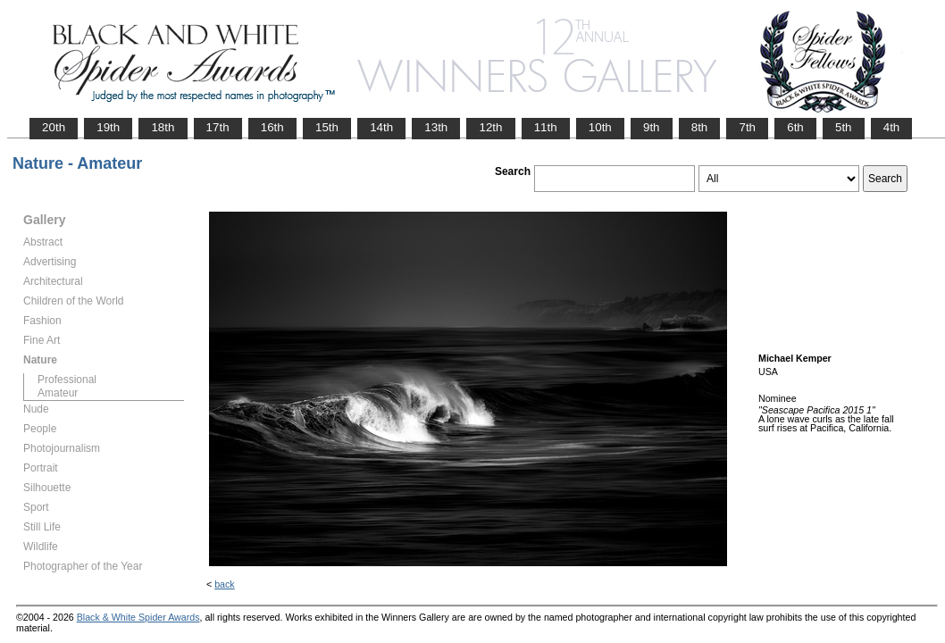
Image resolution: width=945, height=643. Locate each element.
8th (700, 127)
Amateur (58, 393)
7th (747, 127)
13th (435, 127)
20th (53, 127)
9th (651, 127)
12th (490, 127)
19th (108, 127)
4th (892, 127)
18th (162, 127)
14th (381, 127)
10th (600, 127)
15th (326, 127)
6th (795, 127)
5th (843, 127)
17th (218, 127)
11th (545, 127)
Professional (67, 379)
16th (272, 127)
